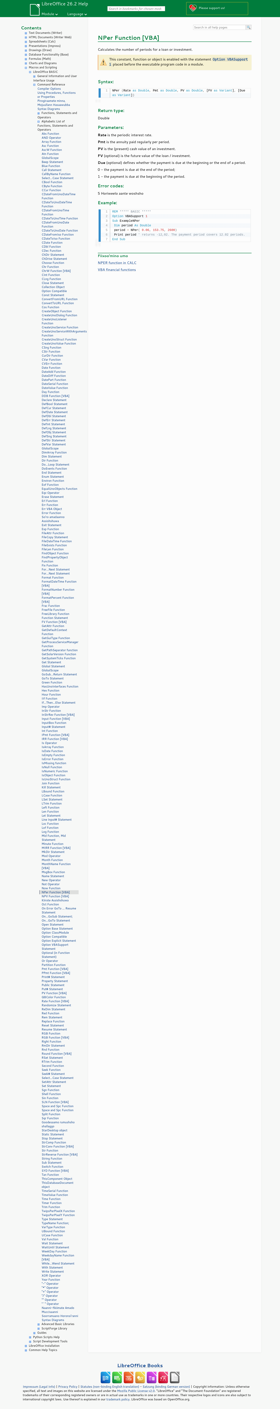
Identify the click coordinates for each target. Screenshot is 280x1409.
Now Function (51, 888)
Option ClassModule (55, 933)
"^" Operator (50, 1304)
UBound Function (53, 1231)
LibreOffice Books (140, 1365)
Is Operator (49, 743)
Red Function (50, 1013)
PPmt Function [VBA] (56, 973)
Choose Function (53, 263)
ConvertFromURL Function (60, 299)
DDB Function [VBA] (56, 396)
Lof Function (50, 828)
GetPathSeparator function (60, 650)
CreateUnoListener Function (54, 321)
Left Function (51, 807)
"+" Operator (50, 1292)
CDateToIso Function (56, 239)
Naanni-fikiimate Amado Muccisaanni (58, 1310)
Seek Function (51, 1070)
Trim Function (51, 1207)
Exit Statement (51, 525)
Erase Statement (53, 497)
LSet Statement (52, 799)
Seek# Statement (53, 1074)
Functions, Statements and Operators (57, 115)
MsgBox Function (53, 872)
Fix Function (50, 565)
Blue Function (51, 166)
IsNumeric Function (55, 771)
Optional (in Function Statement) (56, 955)
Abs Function (50, 134)
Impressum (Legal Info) (39, 1386)
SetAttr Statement (54, 1082)
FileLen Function (53, 549)
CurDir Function (52, 356)
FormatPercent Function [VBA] (58, 600)
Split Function (51, 1114)
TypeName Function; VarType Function (55, 1225)
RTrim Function (52, 1062)
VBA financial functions (117, 268)
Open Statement (53, 924)
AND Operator (51, 138)
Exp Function (50, 529)
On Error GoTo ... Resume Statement (59, 910)
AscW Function (52, 150)
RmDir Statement (53, 1046)
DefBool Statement (55, 404)
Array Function (51, 142)
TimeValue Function (55, 1195)
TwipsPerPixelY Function (58, 1215)
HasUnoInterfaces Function (60, 686)
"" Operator (49, 1300)
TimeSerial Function (55, 1191)
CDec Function (51, 251)
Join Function (51, 783)
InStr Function (51, 711)
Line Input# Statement (57, 820)
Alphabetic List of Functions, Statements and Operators (55, 125)
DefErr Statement (53, 420)
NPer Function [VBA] (56, 892)
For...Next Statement (56, 569)
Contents (31, 28)
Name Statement (53, 876)
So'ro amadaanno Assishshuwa (53, 519)
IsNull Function (52, 767)
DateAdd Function (54, 372)
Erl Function (50, 501)
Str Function (50, 1150)
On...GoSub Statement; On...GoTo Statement (57, 918)
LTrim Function (52, 803)
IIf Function (49, 699)
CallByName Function (56, 174)
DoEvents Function (54, 469)
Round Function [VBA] (57, 1054)
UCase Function (52, 1235)
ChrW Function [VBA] (56, 271)
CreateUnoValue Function (59, 343)
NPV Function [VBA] (55, 896)
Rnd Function (51, 1050)
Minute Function (52, 844)
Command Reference (51, 84)
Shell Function (51, 1094)
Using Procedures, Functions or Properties (56, 95)
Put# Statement (52, 989)
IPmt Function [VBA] (55, 735)
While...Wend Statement (58, 1263)
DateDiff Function (54, 376)
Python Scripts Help (46, 1337)
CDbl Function (51, 247)
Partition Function (54, 965)
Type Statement (52, 1219)
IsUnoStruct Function (56, 779)
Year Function (51, 1280)
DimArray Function (54, 452)
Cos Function (50, 307)
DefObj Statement (54, 432)
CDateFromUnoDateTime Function (59, 196)
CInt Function (51, 275)
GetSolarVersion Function (59, 654)
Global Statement (53, 666)
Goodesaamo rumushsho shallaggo (58, 1124)
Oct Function (50, 904)
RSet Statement (52, 1058)
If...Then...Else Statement (59, 703)
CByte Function (52, 186)
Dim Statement (52, 456)
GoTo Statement (53, 678)
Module (48, 13)
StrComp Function (54, 1142)
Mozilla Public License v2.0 (136, 1391)
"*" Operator (50, 1288)
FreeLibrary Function (55, 614)
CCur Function (51, 190)
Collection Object (53, 287)
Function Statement (55, 618)
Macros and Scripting (43, 67)
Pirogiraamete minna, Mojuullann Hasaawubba (53, 103)
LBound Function (53, 791)
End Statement (51, 473)
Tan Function (50, 1175)
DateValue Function (55, 388)
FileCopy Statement (55, 537)
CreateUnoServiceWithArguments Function (60, 333)
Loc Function (50, 824)
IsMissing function (54, 763)
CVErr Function (52, 364)
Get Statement (51, 662)
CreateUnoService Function (60, 327)
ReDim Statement (53, 1009)
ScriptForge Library (54, 1328)
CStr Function (51, 352)
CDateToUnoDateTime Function (57, 204)
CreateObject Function (57, 311)
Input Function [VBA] (56, 719)
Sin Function (50, 1098)
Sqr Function (50, 1118)
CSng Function (51, 347)
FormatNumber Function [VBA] (58, 592)
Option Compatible (54, 291)
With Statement (52, 1267)
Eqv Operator (51, 493)
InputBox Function (54, 723)
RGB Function (51, 1033)
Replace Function (53, 1021)
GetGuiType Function (56, 638)
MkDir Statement (53, 852)
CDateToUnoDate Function (60, 230)
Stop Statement (52, 1138)
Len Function (50, 812)
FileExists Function (54, 545)
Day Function (50, 392)
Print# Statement (53, 977)
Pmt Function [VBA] (55, 969)
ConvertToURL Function (58, 303)
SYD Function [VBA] (55, 1171)
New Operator (51, 880)
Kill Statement (51, 787)
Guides (42, 1333)
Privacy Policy (67, 1386)
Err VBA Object (52, 509)
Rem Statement (52, 1017)
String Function (52, 1159)
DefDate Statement (55, 412)
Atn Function (50, 154)
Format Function (53, 577)
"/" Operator (50, 1296)
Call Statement (51, 170)
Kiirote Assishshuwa (55, 900)
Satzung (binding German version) (166, 1386)
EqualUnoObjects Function (59, 489)
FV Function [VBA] (54, 622)
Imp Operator (51, 707)
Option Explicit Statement (59, 941)
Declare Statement (54, 400)
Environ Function (53, 481)
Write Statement (53, 1272)
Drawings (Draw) (40, 50)
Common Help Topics (43, 1350)
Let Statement (51, 816)
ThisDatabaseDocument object (58, 1185)
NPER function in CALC (117, 261)
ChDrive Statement (54, 259)
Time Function (51, 1199)
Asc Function (50, 146)
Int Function (50, 731)
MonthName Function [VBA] (56, 866)
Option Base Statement (57, 929)
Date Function (51, 368)
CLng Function (51, 279)
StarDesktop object (54, 1130)
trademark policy (118, 1399)
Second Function (53, 1066)
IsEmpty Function (53, 755)
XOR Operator (51, 1276)
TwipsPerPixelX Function (58, 1211)
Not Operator (51, 884)
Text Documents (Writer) (45, 33)
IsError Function (52, 759)
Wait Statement (52, 1243)
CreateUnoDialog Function (59, 315)
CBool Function (52, 182)
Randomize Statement (56, 1005)
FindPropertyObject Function (55, 559)
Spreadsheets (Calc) (42, 41)
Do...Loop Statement (55, 464)
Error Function (51, 513)
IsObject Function (54, 775)
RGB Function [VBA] (55, 1037)
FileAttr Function (53, 533)
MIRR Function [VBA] (56, 848)
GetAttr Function (53, 626)
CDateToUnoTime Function (60, 218)
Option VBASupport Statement (55, 947)
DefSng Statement (54, 436)
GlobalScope (50, 158)
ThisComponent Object (57, 1179)
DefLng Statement (54, 428)
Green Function (52, 682)
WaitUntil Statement (55, 1247)
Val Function (50, 1239)
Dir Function (50, 460)
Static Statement (53, 1134)
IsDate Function (52, 751)
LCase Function (52, 795)
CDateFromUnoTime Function (55, 212)
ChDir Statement (53, 255)
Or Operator (50, 961)
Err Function (50, 505)
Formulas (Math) (40, 59)
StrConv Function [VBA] (58, 1146)
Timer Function (52, 1203)
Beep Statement (52, 162)
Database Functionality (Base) (49, 54)
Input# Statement (54, 727)
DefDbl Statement (54, 416)
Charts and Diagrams (43, 63)
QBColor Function (54, 997)
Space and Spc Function (58, 1106)
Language (75, 13)
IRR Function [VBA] (55, 739)
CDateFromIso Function (58, 234)
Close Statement (53, 283)
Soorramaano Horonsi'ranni (60, 1316)
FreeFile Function (53, 610)
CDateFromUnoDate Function (55, 224)
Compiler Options (49, 89)
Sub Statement (52, 1163)
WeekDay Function (54, 1251)
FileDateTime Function (57, 541)
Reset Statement (53, 1025)
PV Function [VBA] (54, 993)
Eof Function (50, 485)
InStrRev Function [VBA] (58, 715)
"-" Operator (50, 1284)
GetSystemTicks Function (59, 658)
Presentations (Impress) (45, 46)
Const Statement (53, 295)
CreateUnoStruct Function (59, 339)
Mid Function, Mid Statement (54, 838)
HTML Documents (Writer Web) (50, 37)
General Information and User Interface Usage (55, 78)
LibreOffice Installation (44, 1346)
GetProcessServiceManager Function (60, 644)
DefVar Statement (54, 444)
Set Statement (51, 1086)
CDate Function (52, 243)
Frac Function (51, 606)
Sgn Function (50, 1090)
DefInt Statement (53, 424)
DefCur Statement (54, 408)
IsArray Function (53, 747)
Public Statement (53, 985)
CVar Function (51, 360)
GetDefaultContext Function (54, 632)
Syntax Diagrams (48, 109)
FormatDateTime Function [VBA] (59, 584)
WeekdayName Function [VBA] (58, 1257)
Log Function (50, 832)
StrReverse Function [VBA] (60, 1154)
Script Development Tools (50, 1341)
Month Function (52, 860)
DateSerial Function (55, 384)
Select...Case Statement (58, 178)
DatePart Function (54, 380)
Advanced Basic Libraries (58, 1324)
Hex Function (50, 690)
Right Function (51, 1042)
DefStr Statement (54, 440)
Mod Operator (51, 856)
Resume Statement (54, 1029)
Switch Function (52, 1167)
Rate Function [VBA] (55, 1001)
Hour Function (51, 694)
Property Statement (55, 981)
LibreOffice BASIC (45, 72)
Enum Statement (53, 477)
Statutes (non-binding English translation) (109, 1386)
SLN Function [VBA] (55, 1102)
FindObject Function (55, 553)
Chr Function (50, 267)
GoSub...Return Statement (59, 674)
